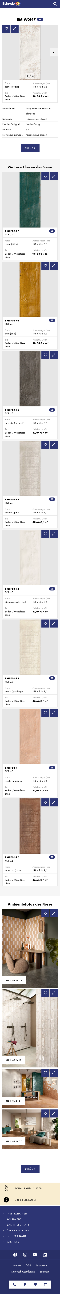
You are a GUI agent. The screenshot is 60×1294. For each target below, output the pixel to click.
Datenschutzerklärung (23, 1271)
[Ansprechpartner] (14, 1285)
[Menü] (45, 4)
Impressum (41, 1265)
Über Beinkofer (18, 1230)
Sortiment (14, 1219)
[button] (54, 52)
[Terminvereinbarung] (45, 1285)
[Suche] (55, 4)
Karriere (13, 1241)
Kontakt (17, 1265)
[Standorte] (25, 1285)
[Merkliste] (35, 1285)
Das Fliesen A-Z (18, 1225)
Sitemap (44, 1271)
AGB (28, 1265)
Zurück (30, 148)
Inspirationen (17, 1213)
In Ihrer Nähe (17, 1236)
